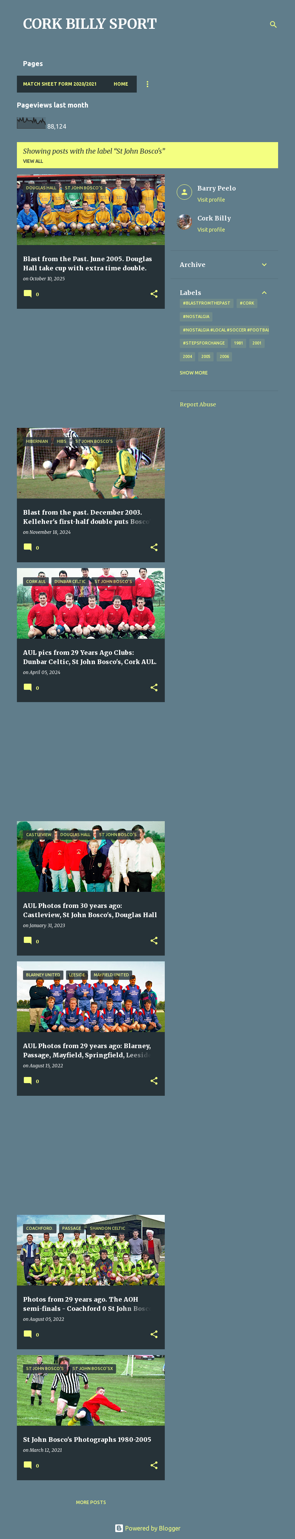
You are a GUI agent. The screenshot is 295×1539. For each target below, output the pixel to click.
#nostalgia (196, 316)
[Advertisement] (88, 368)
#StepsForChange (204, 343)
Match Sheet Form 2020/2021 (60, 83)
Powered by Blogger (147, 1528)
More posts (91, 1502)
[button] (154, 294)
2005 (205, 356)
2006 (224, 356)
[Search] (273, 24)
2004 (187, 356)
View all (33, 161)
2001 (257, 343)
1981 (238, 343)
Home (121, 83)
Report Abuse (198, 404)
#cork (247, 303)
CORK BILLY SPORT (90, 24)
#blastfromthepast (206, 303)
